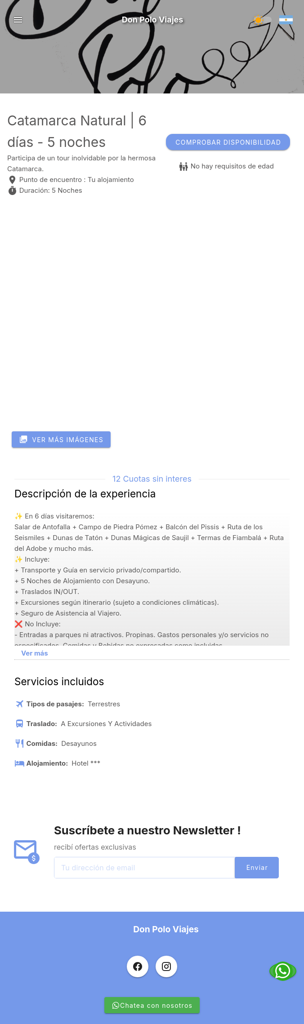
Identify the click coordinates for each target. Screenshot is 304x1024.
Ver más (34, 653)
